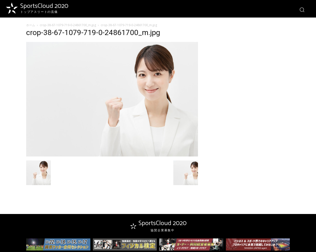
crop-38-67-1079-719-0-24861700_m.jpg (68, 25)
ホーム (30, 25)
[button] (302, 9)
